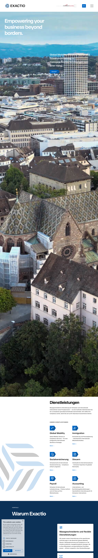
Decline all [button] (18, 550)
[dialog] (13, 537)
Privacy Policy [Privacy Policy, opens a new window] (6, 535)
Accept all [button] (8, 550)
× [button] (22, 521)
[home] (15, 6)
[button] (91, 5)
